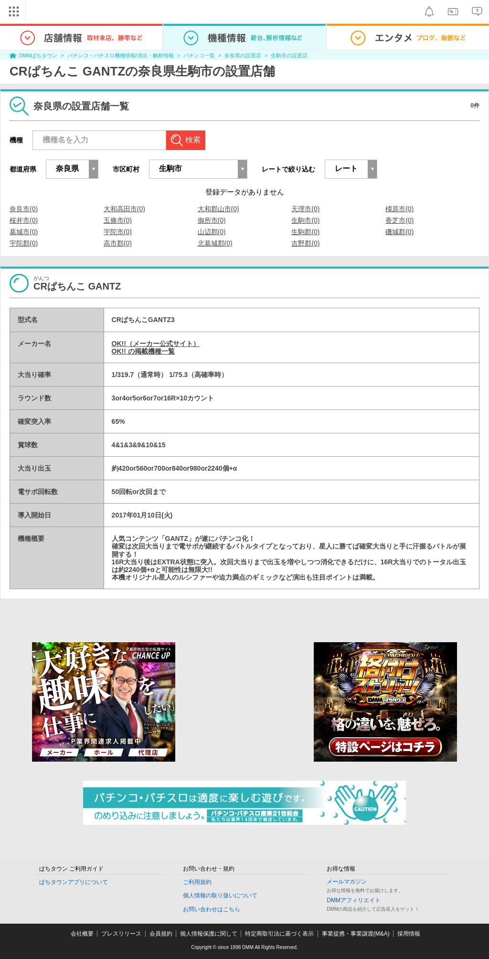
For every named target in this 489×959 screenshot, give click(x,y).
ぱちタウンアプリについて (73, 882)
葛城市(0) (24, 231)
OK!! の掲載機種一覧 (143, 351)
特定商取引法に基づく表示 (279, 933)
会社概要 (82, 933)
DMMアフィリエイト (354, 900)
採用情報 (408, 933)
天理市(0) (305, 208)
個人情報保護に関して (208, 933)
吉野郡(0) (305, 243)
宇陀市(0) (118, 231)
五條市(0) (118, 220)
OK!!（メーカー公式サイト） (156, 343)
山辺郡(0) (212, 231)
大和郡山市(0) (218, 208)
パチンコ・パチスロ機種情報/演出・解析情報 (120, 55)
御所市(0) (212, 220)
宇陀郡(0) (24, 243)
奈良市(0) (24, 208)
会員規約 (160, 933)
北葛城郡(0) (215, 243)
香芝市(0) (399, 220)
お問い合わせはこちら (211, 909)
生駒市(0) (305, 220)
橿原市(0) (399, 208)
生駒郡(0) (305, 231)
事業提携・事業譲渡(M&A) (356, 933)
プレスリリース (121, 933)
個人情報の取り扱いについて (220, 895)
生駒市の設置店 (289, 55)
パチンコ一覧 (199, 55)
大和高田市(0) (124, 208)
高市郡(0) (118, 243)
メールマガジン (347, 881)
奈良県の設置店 (242, 55)
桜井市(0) (24, 220)
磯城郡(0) (399, 231)
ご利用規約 (197, 882)
